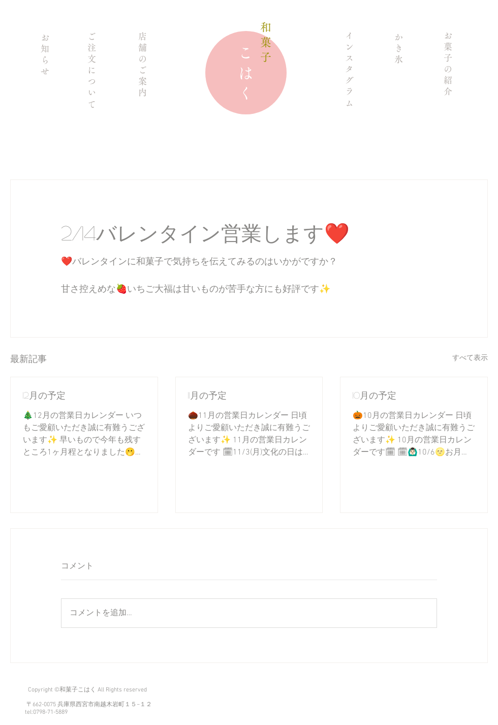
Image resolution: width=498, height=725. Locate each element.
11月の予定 (207, 395)
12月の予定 (44, 395)
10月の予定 (374, 395)
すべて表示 (470, 358)
